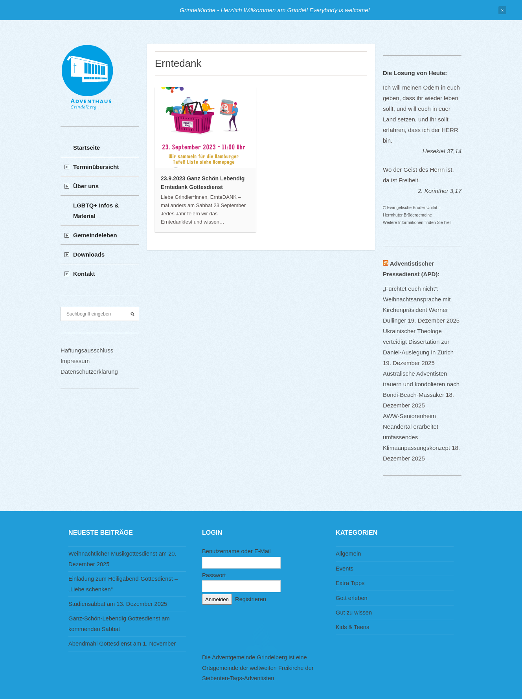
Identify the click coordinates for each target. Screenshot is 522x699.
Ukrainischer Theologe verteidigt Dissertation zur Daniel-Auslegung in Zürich (418, 342)
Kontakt (84, 273)
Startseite (86, 147)
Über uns (86, 186)
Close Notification (502, 10)
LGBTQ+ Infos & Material (96, 210)
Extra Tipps (350, 583)
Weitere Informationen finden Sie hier (417, 222)
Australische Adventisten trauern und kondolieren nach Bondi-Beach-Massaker (421, 384)
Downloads (89, 254)
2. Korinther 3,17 (439, 190)
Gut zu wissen (354, 612)
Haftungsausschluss (87, 350)
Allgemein (348, 553)
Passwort (214, 575)
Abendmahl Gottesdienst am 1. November (122, 643)
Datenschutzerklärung (89, 371)
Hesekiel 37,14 (442, 151)
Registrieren (250, 599)
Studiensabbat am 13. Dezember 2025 (117, 604)
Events (344, 568)
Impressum (75, 361)
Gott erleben (352, 598)
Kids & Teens (352, 627)
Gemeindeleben (95, 235)
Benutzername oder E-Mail (236, 551)
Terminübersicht (96, 166)
